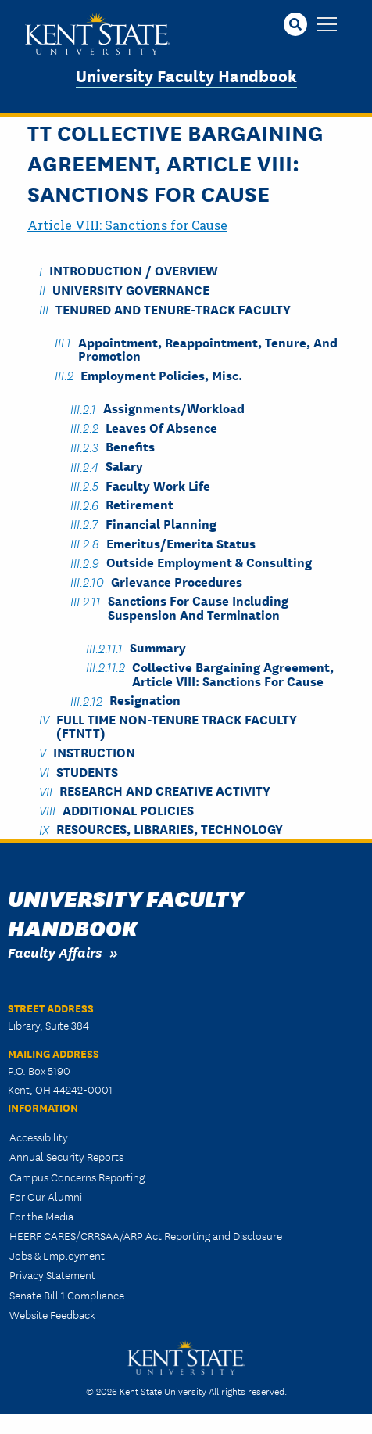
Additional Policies (128, 809)
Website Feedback (52, 1314)
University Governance (130, 289)
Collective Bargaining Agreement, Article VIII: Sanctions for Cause (233, 672)
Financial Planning (161, 523)
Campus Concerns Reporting (77, 1176)
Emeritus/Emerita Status (181, 542)
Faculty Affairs (55, 951)
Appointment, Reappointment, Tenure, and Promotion (208, 348)
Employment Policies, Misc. (161, 374)
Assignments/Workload (174, 408)
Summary (158, 647)
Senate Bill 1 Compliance (66, 1294)
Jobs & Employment (57, 1254)
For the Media (41, 1215)
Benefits (130, 446)
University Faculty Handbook (186, 75)
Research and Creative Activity (164, 790)
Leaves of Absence (161, 427)
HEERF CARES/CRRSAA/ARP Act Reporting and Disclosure (145, 1235)
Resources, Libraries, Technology (169, 829)
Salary (124, 466)
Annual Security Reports (66, 1156)
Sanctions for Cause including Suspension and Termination (198, 607)
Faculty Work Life (158, 484)
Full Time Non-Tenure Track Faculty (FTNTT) (176, 725)
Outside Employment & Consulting (209, 562)
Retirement (139, 504)
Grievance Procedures (176, 581)
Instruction (94, 751)
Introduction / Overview (133, 270)
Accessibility (38, 1136)
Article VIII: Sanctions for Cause (127, 225)
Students (87, 771)
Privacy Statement (52, 1274)
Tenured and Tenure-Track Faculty (173, 308)
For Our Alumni (45, 1196)
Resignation (145, 700)
